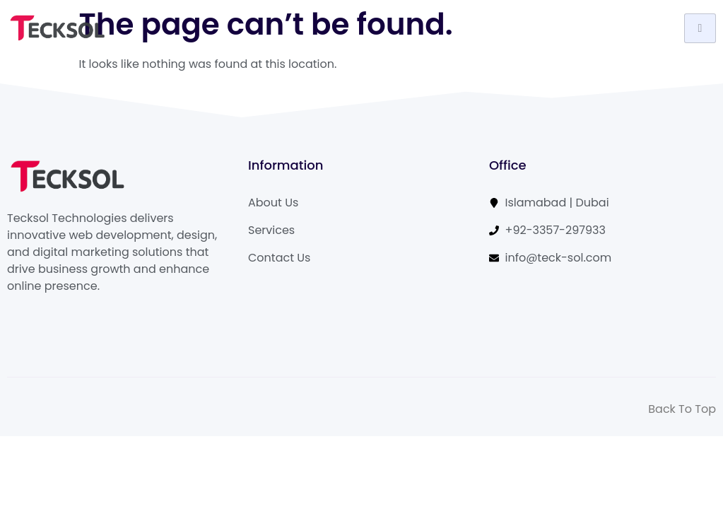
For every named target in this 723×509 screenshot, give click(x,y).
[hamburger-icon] (700, 28)
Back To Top (682, 409)
